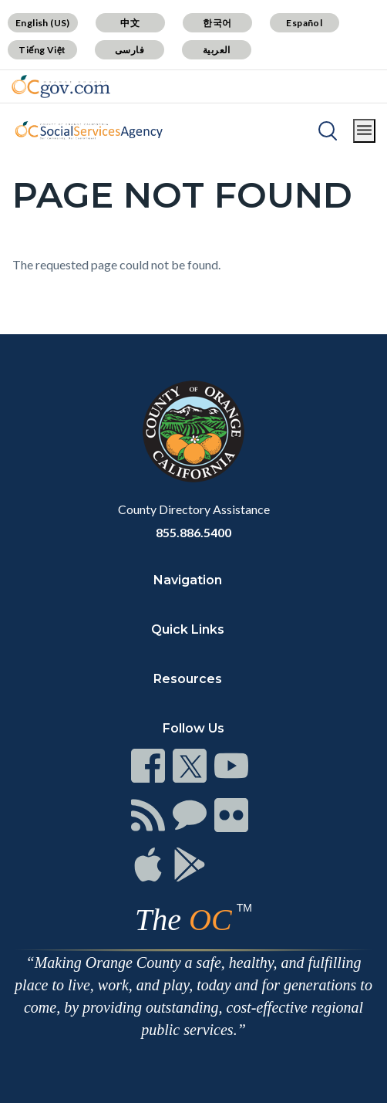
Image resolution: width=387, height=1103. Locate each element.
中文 (130, 23)
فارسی (129, 50)
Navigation (187, 580)
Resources (187, 679)
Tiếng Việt (42, 50)
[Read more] (61, 86)
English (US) (42, 23)
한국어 (217, 23)
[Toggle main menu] (364, 131)
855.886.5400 (193, 532)
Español (304, 23)
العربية (217, 50)
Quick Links (187, 629)
